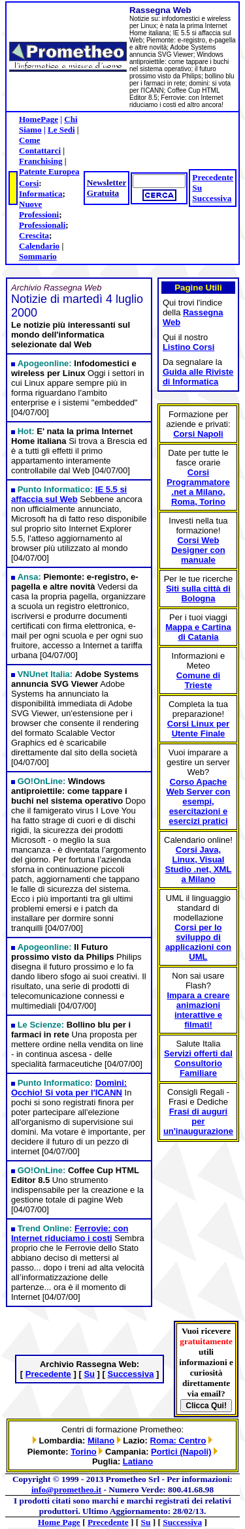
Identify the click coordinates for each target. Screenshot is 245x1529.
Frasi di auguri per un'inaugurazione (198, 1121)
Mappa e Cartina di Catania (198, 632)
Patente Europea (49, 171)
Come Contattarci (40, 145)
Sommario (38, 256)
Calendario (39, 246)
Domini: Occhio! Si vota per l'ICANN (69, 1087)
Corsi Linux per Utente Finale (198, 728)
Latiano (138, 1461)
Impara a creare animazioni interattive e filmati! (198, 1010)
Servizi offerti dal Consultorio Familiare (198, 1063)
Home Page (59, 1522)
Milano (101, 1440)
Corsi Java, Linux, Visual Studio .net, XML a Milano (198, 864)
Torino (83, 1452)
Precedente (212, 177)
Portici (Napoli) (181, 1452)
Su (197, 188)
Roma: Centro (178, 1440)
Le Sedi (61, 129)
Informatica (40, 193)
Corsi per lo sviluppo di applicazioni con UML (198, 942)
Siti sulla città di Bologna (198, 593)
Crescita (34, 235)
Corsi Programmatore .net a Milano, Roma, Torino (198, 487)
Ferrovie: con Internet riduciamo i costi (69, 1233)
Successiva (211, 198)
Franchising (40, 161)
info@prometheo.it (66, 1489)
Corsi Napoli (198, 434)
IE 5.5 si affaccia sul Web (69, 494)
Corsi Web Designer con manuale (198, 550)
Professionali (42, 225)
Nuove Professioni (39, 209)
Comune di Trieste (198, 680)
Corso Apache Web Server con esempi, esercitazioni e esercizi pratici (198, 801)
